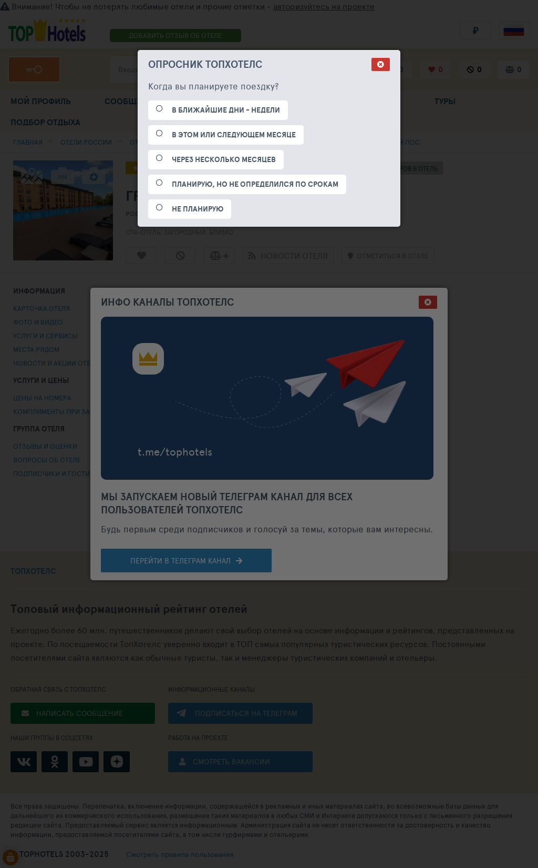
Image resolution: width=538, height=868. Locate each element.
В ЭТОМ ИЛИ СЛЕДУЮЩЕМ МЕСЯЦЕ (234, 134)
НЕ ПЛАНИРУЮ (197, 209)
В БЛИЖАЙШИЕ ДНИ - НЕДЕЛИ (226, 110)
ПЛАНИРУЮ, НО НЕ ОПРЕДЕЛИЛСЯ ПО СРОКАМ (255, 184)
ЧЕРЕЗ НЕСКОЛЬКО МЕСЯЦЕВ (224, 159)
